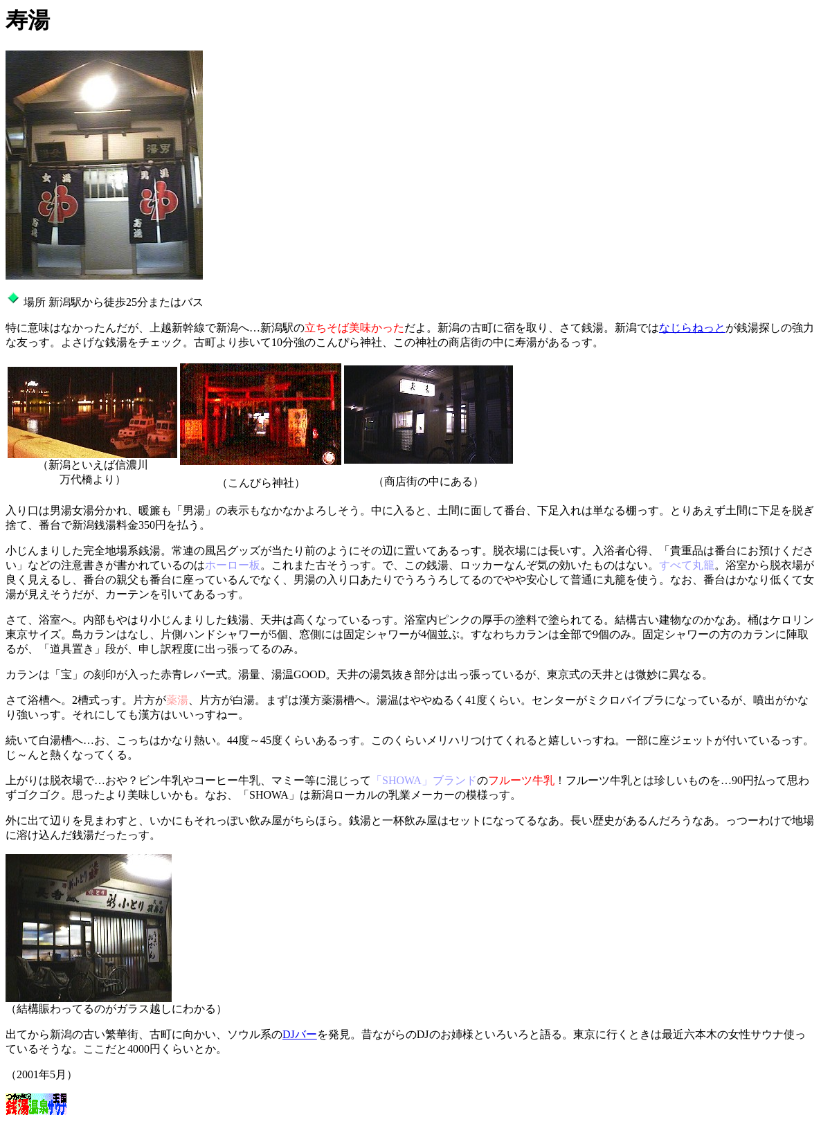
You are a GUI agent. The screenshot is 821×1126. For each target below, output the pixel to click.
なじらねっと (692, 328)
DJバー (299, 1034)
